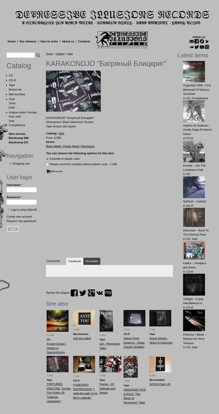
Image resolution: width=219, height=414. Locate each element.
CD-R (12, 80)
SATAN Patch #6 (159, 384)
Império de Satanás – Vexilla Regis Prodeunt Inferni (197, 130)
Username (14, 185)
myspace (108, 292)
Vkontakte (92, 261)
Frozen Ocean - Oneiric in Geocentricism (56, 348)
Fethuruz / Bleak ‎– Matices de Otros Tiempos (194, 339)
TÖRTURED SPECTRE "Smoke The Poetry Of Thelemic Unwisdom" (59, 393)
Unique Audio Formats (23, 112)
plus (91, 292)
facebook (74, 292)
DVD (12, 107)
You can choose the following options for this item (80, 153)
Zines (12, 103)
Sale (11, 121)
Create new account (19, 216)
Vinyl (12, 99)
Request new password (21, 221)
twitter (82, 292)
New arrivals (17, 133)
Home (12, 41)
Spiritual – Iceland (194, 201)
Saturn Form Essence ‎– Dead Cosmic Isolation (134, 342)
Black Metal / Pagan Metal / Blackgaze (70, 146)
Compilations (17, 125)
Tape (12, 85)
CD (11, 75)
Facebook (74, 261)
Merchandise (17, 94)
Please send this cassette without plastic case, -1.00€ (83, 164)
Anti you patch (82, 338)
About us (68, 41)
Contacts (84, 41)
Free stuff (15, 116)
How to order (49, 41)
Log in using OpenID (24, 209)
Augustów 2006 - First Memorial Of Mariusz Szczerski (197, 89)
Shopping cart (21, 163)
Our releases (28, 41)
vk (99, 292)
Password (14, 197)
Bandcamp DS (18, 142)
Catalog (19, 66)
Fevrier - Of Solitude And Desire (107, 388)
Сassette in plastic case (65, 158)
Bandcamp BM (18, 138)
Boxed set (15, 89)
